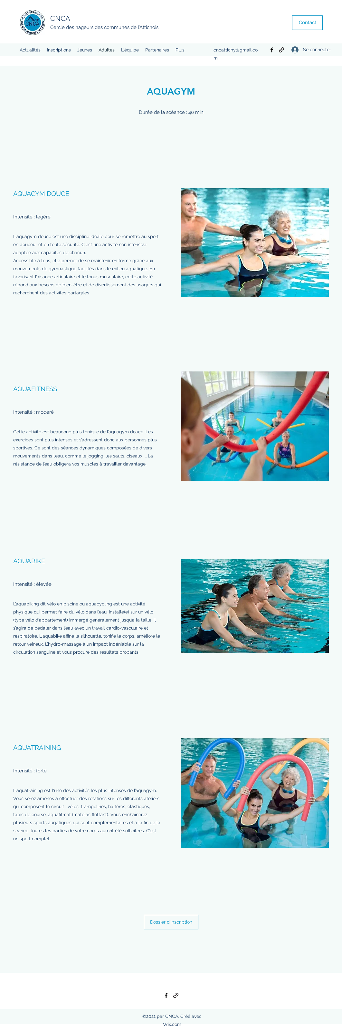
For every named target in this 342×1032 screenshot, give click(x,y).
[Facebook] (272, 50)
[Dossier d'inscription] (171, 922)
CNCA (60, 18)
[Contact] (307, 22)
